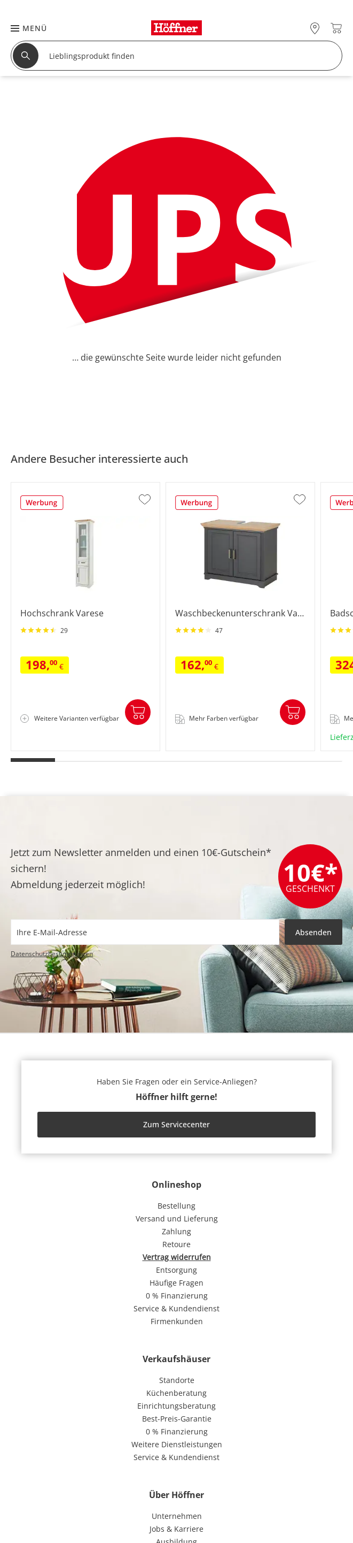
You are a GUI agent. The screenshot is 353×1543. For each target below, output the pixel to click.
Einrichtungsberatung (176, 1406)
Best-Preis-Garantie (176, 1419)
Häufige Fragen (176, 1283)
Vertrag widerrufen (177, 1257)
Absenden (313, 932)
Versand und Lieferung (177, 1218)
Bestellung (176, 1206)
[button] (23, 28)
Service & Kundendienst (176, 1308)
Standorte (176, 1380)
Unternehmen (177, 1516)
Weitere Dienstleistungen (176, 1444)
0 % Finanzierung (177, 1295)
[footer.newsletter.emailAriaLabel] (145, 932)
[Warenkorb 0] (336, 28)
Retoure (176, 1244)
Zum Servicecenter (176, 1124)
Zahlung (176, 1231)
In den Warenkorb (138, 712)
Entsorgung (176, 1270)
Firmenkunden (177, 1321)
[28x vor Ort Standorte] (314, 28)
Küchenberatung (176, 1393)
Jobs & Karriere (176, 1529)
